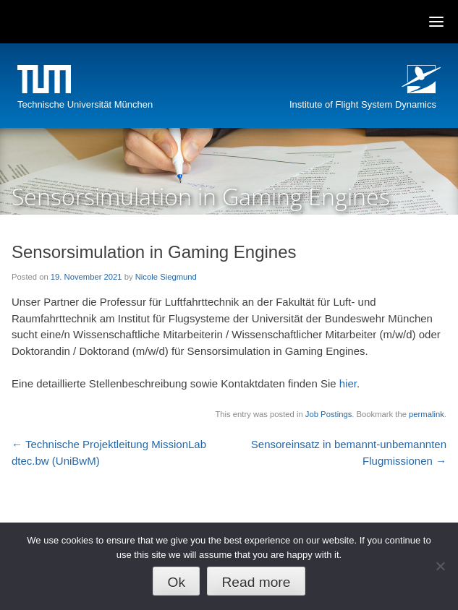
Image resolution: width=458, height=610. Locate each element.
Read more (255, 582)
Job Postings (328, 414)
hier (348, 383)
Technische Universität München (85, 104)
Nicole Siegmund (166, 276)
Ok (177, 582)
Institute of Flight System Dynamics (362, 104)
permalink (426, 414)
